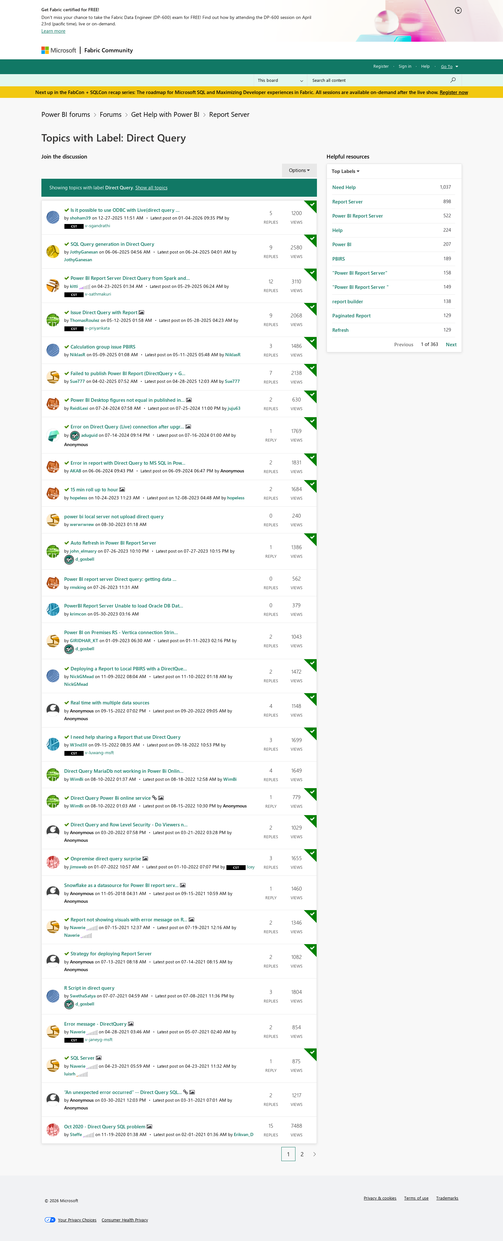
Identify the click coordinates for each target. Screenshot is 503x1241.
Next (451, 344)
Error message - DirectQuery (96, 1024)
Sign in (405, 66)
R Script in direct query (89, 988)
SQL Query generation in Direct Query (112, 244)
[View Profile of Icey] (251, 866)
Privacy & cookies (380, 1198)
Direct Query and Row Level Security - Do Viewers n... (129, 824)
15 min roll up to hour (95, 489)
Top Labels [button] (343, 171)
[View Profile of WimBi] (76, 779)
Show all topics (151, 187)
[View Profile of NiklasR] (77, 354)
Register (381, 66)
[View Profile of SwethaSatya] (83, 995)
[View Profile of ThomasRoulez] (84, 320)
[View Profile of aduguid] (89, 435)
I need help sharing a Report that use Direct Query (126, 737)
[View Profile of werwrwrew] (82, 524)
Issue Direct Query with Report (105, 312)
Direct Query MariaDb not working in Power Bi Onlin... (123, 771)
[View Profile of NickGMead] (82, 676)
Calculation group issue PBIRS (103, 346)
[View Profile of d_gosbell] (84, 559)
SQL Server (83, 1058)
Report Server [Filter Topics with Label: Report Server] (347, 201)
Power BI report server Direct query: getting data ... (120, 579)
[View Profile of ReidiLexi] (79, 408)
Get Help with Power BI (165, 113)
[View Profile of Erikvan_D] (243, 1134)
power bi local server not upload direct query (114, 516)
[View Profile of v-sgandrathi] (97, 225)
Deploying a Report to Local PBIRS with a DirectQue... (129, 668)
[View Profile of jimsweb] (78, 866)
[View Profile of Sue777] (77, 381)
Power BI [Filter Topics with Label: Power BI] (341, 244)
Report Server (229, 113)
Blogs (259, 50)
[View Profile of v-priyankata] (97, 328)
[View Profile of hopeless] (78, 497)
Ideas (202, 50)
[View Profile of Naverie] (77, 927)
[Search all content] (384, 80)
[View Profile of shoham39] (80, 217)
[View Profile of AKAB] (75, 470)
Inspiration (175, 50)
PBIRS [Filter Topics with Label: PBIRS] (338, 258)
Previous (403, 344)
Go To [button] (447, 66)
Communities (230, 50)
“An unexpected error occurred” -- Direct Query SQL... (123, 1092)
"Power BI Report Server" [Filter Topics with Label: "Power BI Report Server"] (360, 273)
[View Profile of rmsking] (78, 587)
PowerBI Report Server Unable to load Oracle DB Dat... (123, 605)
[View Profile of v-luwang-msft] (99, 752)
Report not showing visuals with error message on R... (130, 919)
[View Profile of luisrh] (69, 1073)
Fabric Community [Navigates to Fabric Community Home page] (108, 50)
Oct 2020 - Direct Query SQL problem (105, 1126)
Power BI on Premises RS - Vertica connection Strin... (121, 632)
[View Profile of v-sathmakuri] (98, 294)
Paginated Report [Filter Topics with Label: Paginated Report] (351, 315)
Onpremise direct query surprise (106, 858)
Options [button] (297, 170)
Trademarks (447, 1198)
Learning (284, 50)
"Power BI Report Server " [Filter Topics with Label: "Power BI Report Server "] (360, 287)
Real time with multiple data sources (110, 702)
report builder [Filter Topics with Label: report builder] (347, 301)
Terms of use (416, 1198)
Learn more (53, 31)
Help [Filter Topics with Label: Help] (337, 230)
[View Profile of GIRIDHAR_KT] (84, 640)
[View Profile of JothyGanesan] (84, 251)
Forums (147, 50)
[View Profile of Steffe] (76, 1134)
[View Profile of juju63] (234, 408)
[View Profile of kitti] (74, 286)
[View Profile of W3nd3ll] (78, 744)
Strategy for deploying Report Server (111, 953)
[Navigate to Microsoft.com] (58, 50)
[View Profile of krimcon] (78, 613)
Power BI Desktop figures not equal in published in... (128, 400)
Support (311, 50)
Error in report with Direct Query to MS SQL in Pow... (128, 463)
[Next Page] (313, 1154)
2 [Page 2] (302, 1154)
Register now (454, 92)
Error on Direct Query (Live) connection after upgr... (128, 426)
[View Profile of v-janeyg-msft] (99, 1039)
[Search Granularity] (280, 80)
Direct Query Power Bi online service (111, 798)
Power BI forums (65, 113)
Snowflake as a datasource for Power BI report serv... (122, 885)
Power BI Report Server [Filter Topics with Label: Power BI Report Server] (357, 215)
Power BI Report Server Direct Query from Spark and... (130, 278)
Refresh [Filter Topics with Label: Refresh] (340, 330)
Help (425, 66)
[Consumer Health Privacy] (125, 1220)
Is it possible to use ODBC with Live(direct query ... (125, 210)
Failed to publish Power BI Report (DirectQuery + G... (128, 373)
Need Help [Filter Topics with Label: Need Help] (344, 187)
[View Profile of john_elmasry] (83, 551)
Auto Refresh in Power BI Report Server (113, 542)
